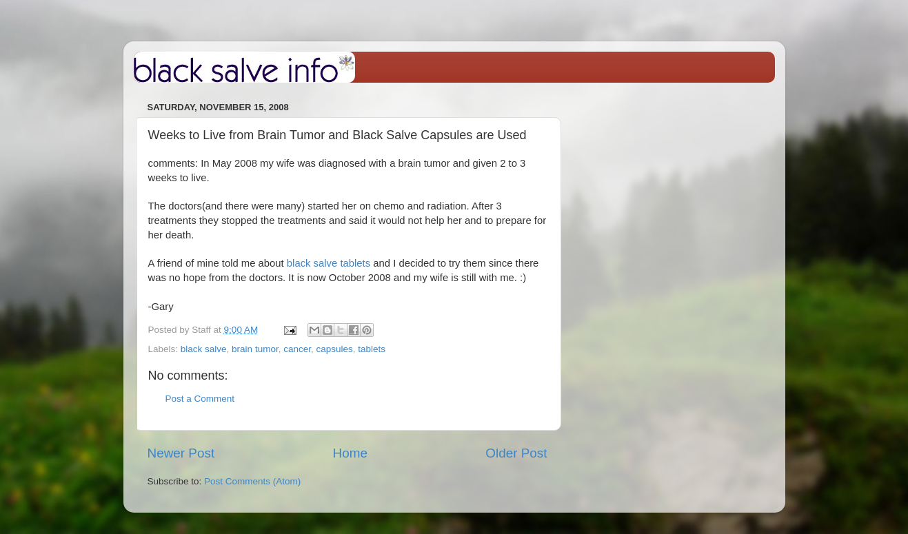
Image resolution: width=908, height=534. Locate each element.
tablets (371, 349)
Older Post (516, 453)
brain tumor (255, 349)
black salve (204, 349)
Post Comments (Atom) (252, 481)
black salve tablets (328, 263)
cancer (297, 349)
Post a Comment (200, 398)
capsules (334, 349)
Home (350, 453)
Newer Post (181, 453)
